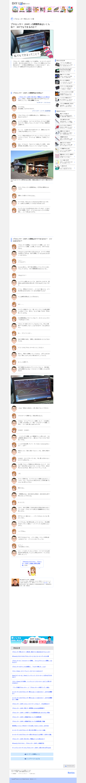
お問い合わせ (32, 773)
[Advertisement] (32, 79)
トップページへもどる (32, 759)
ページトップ (70, 765)
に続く (32, 563)
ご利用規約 (13, 773)
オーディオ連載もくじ (32, 754)
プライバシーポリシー (22, 773)
